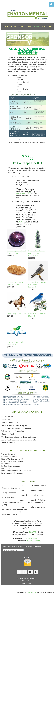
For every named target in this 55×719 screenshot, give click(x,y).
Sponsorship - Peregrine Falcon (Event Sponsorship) (37, 284)
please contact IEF (34, 540)
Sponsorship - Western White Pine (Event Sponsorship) (36, 253)
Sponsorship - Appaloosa (16, 313)
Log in (51, 4)
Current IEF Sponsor (30, 538)
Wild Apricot (31, 592)
